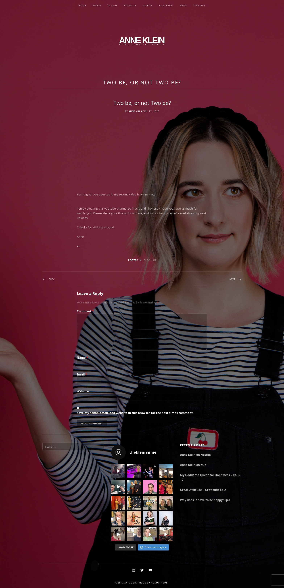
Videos (148, 5)
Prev (52, 279)
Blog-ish (150, 260)
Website (83, 391)
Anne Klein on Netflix (195, 455)
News (183, 5)
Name (82, 358)
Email (82, 374)
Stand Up (130, 5)
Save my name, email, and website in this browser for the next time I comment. (135, 413)
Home (82, 5)
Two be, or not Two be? (142, 82)
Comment (85, 311)
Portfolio (166, 5)
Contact (199, 5)
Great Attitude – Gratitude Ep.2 (203, 490)
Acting (112, 5)
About (97, 5)
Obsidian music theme (130, 582)
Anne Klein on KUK (193, 465)
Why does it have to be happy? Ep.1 (205, 500)
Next (232, 279)
